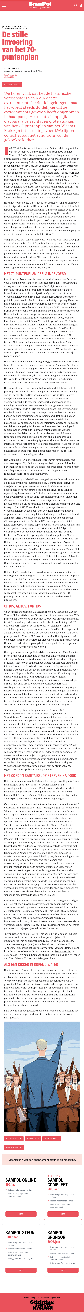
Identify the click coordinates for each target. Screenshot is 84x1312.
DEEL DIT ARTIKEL (12, 84)
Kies (21, 1214)
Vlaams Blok (33, 1138)
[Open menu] (4, 5)
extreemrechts (13, 1138)
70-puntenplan (63, 951)
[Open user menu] (81, 5)
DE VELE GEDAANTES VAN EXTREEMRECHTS (14, 27)
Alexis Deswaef (11, 69)
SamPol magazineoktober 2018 (11, 76)
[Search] (75, 5)
